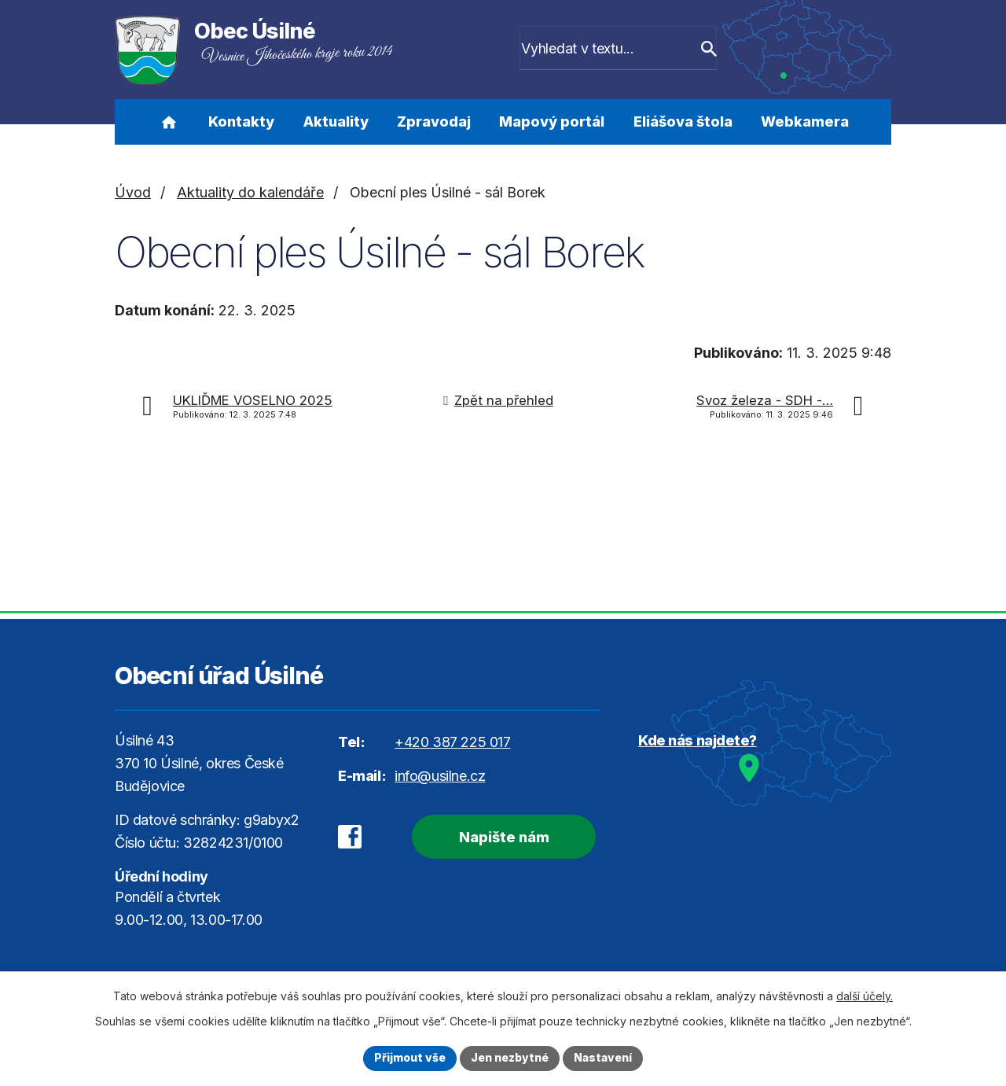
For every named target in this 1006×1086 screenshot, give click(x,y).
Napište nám (503, 837)
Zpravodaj (434, 121)
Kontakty (241, 121)
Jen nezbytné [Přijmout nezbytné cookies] (510, 1058)
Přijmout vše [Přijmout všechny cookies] (410, 1058)
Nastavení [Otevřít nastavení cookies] (603, 1058)
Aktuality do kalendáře (250, 192)
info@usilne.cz (440, 776)
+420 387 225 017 (453, 742)
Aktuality (336, 121)
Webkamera (805, 121)
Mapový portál (551, 121)
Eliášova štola (682, 121)
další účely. (864, 996)
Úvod (168, 122)
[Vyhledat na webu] (626, 49)
